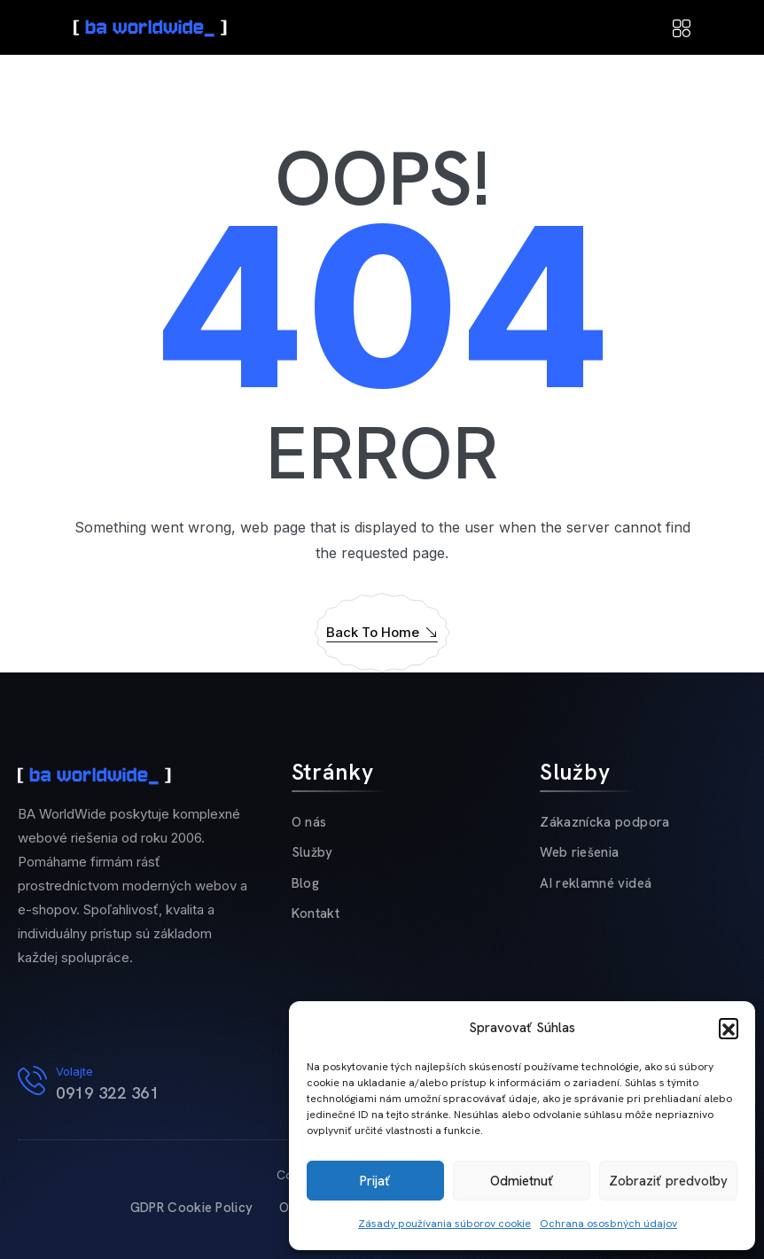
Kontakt (315, 913)
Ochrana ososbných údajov (608, 1223)
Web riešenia (579, 852)
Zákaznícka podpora (604, 822)
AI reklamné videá (595, 883)
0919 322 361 (107, 1093)
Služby (312, 852)
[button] (728, 1028)
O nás (309, 822)
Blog (305, 883)
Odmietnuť (522, 1181)
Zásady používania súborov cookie (444, 1223)
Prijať (375, 1181)
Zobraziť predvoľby (668, 1181)
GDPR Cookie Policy (191, 1207)
